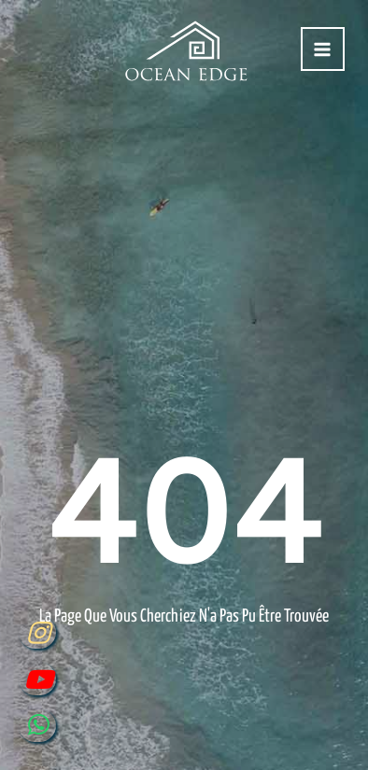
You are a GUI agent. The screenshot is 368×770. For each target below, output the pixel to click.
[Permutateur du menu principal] (323, 49)
